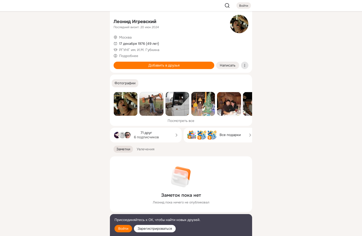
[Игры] (96, 63)
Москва (125, 37)
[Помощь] (55, 83)
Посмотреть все (181, 120)
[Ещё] (75, 200)
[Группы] (96, 22)
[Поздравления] (76, 63)
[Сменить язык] (75, 210)
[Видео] (96, 42)
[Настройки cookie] (75, 230)
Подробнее (128, 56)
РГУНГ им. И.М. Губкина (139, 50)
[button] (125, 83)
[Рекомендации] (76, 83)
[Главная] (55, 22)
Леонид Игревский (135, 21)
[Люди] (76, 42)
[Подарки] (55, 63)
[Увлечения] (76, 22)
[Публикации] (55, 42)
